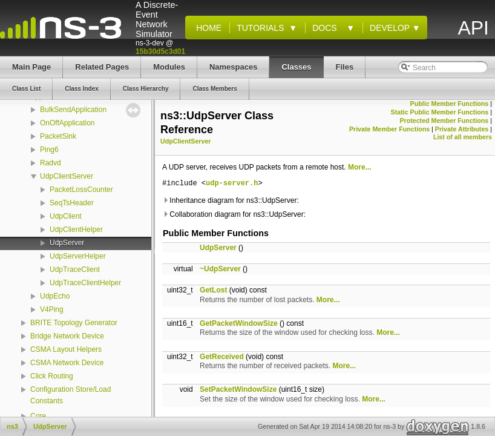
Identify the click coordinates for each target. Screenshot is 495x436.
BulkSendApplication (73, 109)
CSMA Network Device (66, 362)
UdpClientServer (66, 176)
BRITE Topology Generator (73, 323)
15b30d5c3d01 (160, 51)
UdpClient (66, 216)
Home (206, 28)
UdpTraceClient (75, 269)
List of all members (462, 136)
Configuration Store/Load (70, 389)
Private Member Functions (389, 129)
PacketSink (58, 136)
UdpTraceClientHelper (85, 283)
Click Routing (51, 376)
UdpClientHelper (76, 229)
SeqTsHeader (72, 203)
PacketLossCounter (81, 189)
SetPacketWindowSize (238, 389)
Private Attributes (461, 129)
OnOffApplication (67, 123)
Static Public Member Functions (440, 112)
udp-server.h (232, 184)
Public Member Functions (449, 103)
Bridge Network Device (67, 336)
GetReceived (222, 356)
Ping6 (49, 149)
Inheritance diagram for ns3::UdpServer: (230, 200)
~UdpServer (220, 269)
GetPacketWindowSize (239, 323)
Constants (46, 401)
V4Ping (52, 309)
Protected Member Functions (443, 120)
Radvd (50, 163)
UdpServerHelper (78, 256)
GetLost (213, 290)
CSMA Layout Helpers (66, 349)
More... (360, 167)
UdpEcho (55, 296)
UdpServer (67, 243)
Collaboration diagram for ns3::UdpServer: (234, 214)
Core (38, 416)
